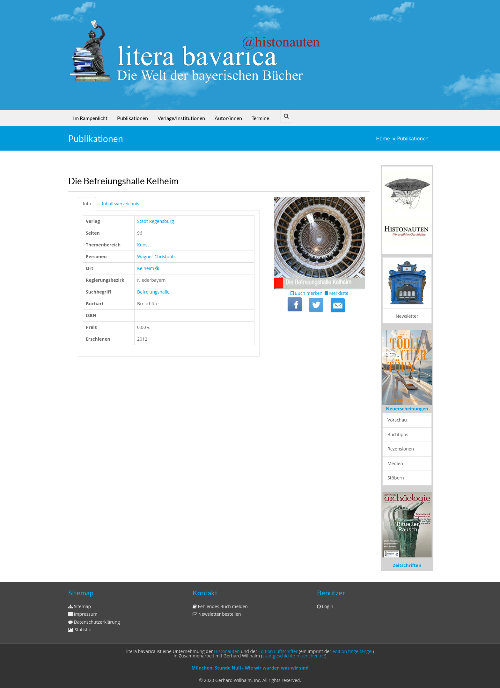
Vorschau (397, 420)
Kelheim (145, 268)
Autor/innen (228, 118)
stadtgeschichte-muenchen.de (293, 656)
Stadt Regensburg (155, 221)
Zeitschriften (407, 565)
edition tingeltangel (353, 651)
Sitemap (79, 606)
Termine (260, 118)
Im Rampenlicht (90, 118)
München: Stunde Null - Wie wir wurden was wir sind (249, 668)
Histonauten (226, 651)
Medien (395, 463)
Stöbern (395, 478)
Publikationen (132, 118)
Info (87, 204)
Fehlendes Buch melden (220, 606)
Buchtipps (397, 434)
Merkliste (336, 293)
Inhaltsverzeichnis (120, 204)
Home (383, 138)
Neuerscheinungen (407, 409)
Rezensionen (400, 449)
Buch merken (306, 293)
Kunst (143, 245)
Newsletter (407, 316)
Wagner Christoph (156, 256)
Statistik (79, 630)
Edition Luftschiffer (278, 651)
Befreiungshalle (153, 292)
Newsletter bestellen (217, 614)
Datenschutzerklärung (94, 622)
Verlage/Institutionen (181, 118)
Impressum (83, 614)
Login (325, 606)
